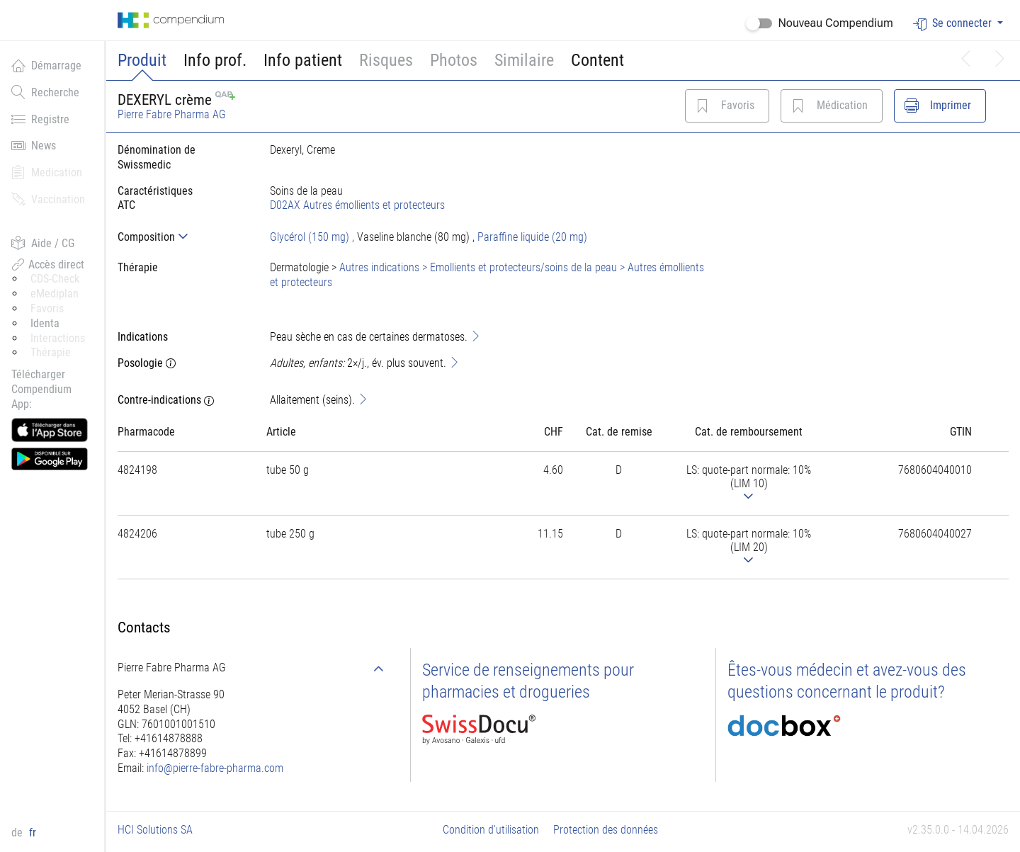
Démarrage (46, 65)
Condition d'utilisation (491, 829)
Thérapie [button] (50, 352)
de (18, 832)
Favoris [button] (47, 308)
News (33, 145)
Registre (40, 119)
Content (597, 60)
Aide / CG (42, 243)
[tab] (182, 237)
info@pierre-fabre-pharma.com (215, 768)
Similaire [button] (524, 60)
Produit (142, 60)
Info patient (303, 60)
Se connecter (953, 23)
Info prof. (214, 60)
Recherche (45, 92)
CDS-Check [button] (54, 278)
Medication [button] (46, 172)
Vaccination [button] (48, 199)
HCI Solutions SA (155, 829)
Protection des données (605, 829)
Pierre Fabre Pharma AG (172, 114)
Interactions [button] (57, 338)
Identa (45, 323)
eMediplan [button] (54, 293)
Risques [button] (386, 60)
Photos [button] (453, 60)
